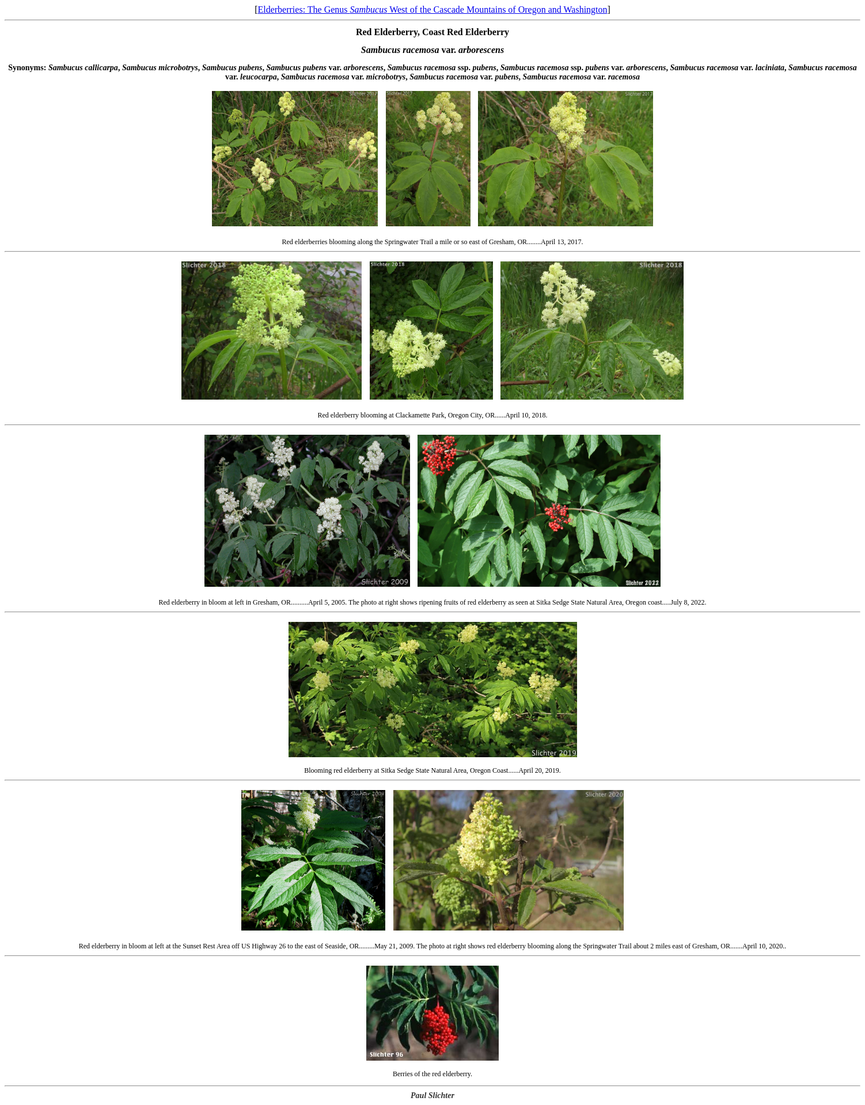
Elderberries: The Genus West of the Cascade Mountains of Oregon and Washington (432, 9)
